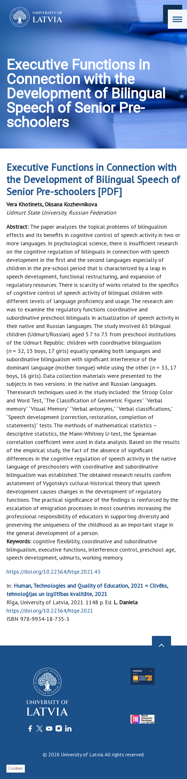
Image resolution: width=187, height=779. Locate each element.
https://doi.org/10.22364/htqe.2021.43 (53, 571)
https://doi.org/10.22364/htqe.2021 (49, 610)
